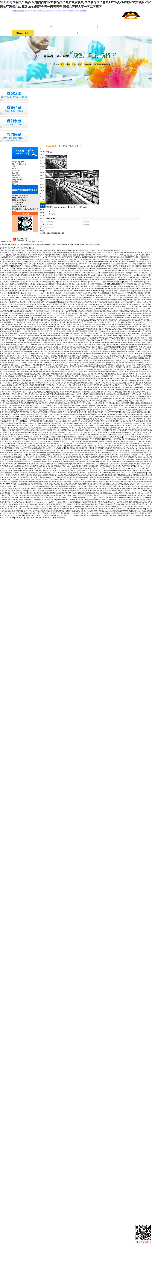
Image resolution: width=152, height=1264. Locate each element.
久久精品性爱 (144, 500)
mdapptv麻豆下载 (8, 331)
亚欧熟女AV (82, 302)
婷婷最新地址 (74, 374)
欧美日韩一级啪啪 (111, 491)
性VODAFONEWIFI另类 (132, 371)
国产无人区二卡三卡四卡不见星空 (17, 374)
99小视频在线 (130, 300)
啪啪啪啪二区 (141, 387)
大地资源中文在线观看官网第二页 (90, 333)
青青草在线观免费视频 (32, 349)
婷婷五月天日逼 (63, 282)
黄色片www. (117, 515)
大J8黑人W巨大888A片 (89, 365)
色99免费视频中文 (66, 291)
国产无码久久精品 (57, 349)
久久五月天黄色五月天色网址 (51, 257)
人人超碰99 (96, 383)
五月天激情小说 (32, 425)
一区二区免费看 (94, 342)
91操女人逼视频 (28, 353)
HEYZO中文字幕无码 (88, 273)
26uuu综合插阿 (56, 495)
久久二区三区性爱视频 (119, 398)
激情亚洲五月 (27, 502)
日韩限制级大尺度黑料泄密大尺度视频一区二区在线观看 (77, 479)
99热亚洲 (26, 497)
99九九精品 (104, 331)
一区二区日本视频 (127, 468)
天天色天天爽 (146, 302)
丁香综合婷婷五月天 (135, 430)
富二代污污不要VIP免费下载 (50, 313)
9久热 (48, 513)
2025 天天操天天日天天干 (103, 302)
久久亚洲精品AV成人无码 (40, 304)
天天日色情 (101, 486)
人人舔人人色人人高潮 (44, 376)
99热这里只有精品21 (26, 448)
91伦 (46, 484)
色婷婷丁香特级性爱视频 (45, 439)
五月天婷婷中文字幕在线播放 (118, 430)
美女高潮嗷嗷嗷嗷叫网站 (88, 441)
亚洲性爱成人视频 (61, 506)
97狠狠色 (7, 313)
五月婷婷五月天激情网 (74, 347)
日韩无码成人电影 (34, 302)
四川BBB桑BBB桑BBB (46, 452)
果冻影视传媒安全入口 (100, 311)
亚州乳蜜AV (102, 506)
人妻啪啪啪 (118, 367)
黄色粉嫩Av (119, 401)
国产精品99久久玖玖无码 (16, 288)
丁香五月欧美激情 (98, 396)
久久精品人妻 (11, 477)
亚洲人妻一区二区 (138, 497)
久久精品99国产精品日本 (66, 371)
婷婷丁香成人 (127, 367)
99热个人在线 (91, 349)
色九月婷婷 (97, 369)
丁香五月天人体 (118, 302)
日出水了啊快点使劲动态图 (36, 401)
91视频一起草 (80, 371)
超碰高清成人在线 (27, 470)
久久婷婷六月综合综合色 (53, 266)
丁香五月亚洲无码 (130, 428)
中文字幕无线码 (51, 511)
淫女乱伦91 (61, 385)
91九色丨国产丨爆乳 (105, 295)
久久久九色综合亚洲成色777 (68, 443)
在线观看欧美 (72, 342)
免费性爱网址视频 (115, 488)
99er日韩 (46, 255)
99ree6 (57, 452)
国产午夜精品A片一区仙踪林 (39, 437)
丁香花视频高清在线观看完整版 (89, 331)
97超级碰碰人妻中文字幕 (30, 259)
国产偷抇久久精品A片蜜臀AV (73, 484)
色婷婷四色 (86, 457)
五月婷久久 (146, 434)
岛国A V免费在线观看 (58, 430)
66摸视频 (109, 515)
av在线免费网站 (144, 482)
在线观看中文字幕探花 (46, 419)
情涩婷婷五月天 (58, 441)
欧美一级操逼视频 (110, 324)
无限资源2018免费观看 (38, 464)
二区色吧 (73, 396)
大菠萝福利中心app (84, 340)
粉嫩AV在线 (111, 416)
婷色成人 (30, 261)
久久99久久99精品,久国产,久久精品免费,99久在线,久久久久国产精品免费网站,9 (80, 421)
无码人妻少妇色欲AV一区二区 (48, 491)
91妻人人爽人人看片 (62, 450)
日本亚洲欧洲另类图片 (93, 371)
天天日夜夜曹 (140, 509)
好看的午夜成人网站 (32, 430)
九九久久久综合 (85, 266)
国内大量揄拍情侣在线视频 (52, 273)
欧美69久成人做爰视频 (86, 443)
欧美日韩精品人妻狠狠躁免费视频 (76, 448)
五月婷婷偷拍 (74, 468)
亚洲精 (26, 437)
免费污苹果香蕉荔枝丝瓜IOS (138, 410)
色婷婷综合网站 (99, 329)
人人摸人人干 (145, 491)
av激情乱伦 (60, 518)
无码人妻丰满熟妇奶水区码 (132, 284)
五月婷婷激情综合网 (84, 380)
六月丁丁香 (132, 432)
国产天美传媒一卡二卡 (110, 410)
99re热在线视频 (70, 270)
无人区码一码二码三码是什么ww (55, 311)
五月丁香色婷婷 (119, 327)
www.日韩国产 (141, 423)
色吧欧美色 (75, 405)
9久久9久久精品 (32, 459)
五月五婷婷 (83, 432)
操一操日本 (119, 389)
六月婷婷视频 (127, 322)
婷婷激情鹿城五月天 (56, 293)
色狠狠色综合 (55, 515)
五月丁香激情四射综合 (136, 282)
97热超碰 (51, 416)
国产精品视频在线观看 (127, 443)
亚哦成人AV (106, 320)
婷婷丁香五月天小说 (27, 461)
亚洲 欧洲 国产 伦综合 (75, 369)
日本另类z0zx (137, 306)
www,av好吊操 (21, 425)
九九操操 (16, 493)
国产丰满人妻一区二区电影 (93, 385)
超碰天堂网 (23, 475)
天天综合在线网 (24, 403)
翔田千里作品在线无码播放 (114, 318)
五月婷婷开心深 (99, 345)
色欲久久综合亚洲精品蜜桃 (90, 515)
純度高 (14, 168)
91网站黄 (133, 477)
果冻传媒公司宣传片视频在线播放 (68, 511)
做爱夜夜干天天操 (136, 495)
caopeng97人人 (46, 441)
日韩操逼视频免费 (109, 504)
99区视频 (47, 515)
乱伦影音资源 (89, 419)
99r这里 (30, 407)
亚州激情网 (16, 470)
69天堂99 (125, 515)
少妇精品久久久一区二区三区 (131, 336)
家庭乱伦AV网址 (100, 362)
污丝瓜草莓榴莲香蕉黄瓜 (135, 383)
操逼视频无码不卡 (68, 257)
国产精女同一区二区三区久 (13, 513)
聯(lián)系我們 (16, 175)
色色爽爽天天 (38, 261)
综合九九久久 (69, 410)
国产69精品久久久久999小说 (109, 407)
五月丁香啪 (25, 396)
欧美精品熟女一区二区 (58, 347)
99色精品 (53, 345)
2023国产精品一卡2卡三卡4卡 (24, 378)
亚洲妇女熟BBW (47, 327)
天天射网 (103, 515)
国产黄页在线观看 (90, 428)
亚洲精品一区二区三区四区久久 (49, 324)
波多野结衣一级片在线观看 (94, 324)
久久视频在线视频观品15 (112, 304)
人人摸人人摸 (20, 277)
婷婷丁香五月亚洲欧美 (89, 461)
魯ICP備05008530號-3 (36, 241)
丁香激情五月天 (43, 477)
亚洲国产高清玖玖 (142, 477)
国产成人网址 (87, 403)
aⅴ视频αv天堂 (16, 488)
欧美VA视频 (39, 486)
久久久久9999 (45, 349)
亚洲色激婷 (16, 342)
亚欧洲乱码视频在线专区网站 (138, 405)
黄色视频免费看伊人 (120, 419)
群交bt (74, 356)
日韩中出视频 (97, 484)
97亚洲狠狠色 (87, 389)
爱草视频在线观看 (10, 345)
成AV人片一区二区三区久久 (106, 374)
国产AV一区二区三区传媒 (34, 277)
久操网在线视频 (82, 488)
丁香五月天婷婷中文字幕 (88, 374)
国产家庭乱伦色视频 (12, 448)
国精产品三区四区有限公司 (49, 369)
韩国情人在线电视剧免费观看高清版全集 (80, 504)
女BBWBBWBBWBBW (77, 459)
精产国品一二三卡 (39, 405)
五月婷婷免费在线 (135, 452)
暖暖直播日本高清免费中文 (106, 286)
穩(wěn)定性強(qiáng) (19, 164)
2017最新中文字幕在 (12, 273)
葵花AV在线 (112, 479)
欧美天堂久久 (85, 320)
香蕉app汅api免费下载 (83, 396)
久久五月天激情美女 (145, 275)
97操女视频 (91, 275)
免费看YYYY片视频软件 (77, 414)
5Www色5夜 (46, 407)
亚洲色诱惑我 (107, 403)
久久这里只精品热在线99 (128, 347)
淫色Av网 (8, 264)
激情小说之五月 (79, 252)
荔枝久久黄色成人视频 (20, 383)
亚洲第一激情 (140, 300)
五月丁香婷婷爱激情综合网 (129, 349)
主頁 (58, 146)
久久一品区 (45, 293)
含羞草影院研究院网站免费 (68, 486)
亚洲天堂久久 (109, 511)
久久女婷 (75, 432)
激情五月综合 (66, 329)
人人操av (19, 509)
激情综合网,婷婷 (5, 347)
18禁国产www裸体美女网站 (107, 473)
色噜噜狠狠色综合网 (70, 378)
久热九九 (121, 491)
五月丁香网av (21, 459)
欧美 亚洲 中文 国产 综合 (39, 351)
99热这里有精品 (45, 430)
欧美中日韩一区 (49, 383)
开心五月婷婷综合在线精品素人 (83, 437)
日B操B (122, 412)
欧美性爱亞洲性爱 (11, 419)
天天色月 (110, 362)
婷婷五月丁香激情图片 (95, 297)
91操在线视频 (53, 374)
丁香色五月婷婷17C (108, 389)
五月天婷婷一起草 (21, 331)
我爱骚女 (102, 511)
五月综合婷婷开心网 (115, 405)
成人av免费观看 (77, 351)
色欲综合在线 (44, 360)
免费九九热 (57, 405)
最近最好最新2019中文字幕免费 (54, 493)
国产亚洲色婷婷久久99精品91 (122, 369)
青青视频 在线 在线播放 (122, 273)
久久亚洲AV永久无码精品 (65, 475)
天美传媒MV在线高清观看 (67, 491)
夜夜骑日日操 (120, 360)
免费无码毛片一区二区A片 (142, 385)
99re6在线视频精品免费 (114, 387)
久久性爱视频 (12, 369)
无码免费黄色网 (141, 432)
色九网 (73, 464)
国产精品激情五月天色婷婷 (25, 495)
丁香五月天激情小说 (19, 338)
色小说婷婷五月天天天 (70, 412)
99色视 (133, 437)
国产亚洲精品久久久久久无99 (26, 428)
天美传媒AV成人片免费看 (135, 293)
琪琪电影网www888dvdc (99, 268)
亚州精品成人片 (35, 497)
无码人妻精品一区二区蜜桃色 (31, 300)
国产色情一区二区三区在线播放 (44, 275)
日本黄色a (13, 315)
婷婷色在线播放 (33, 371)
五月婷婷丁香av (102, 479)
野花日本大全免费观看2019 (32, 320)
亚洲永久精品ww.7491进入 (86, 277)
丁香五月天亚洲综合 (53, 353)
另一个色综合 (44, 367)
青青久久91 (23, 493)
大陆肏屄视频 (64, 452)
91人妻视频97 (28, 306)
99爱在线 (108, 329)
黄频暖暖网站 (8, 322)
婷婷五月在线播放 (49, 309)
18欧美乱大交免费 (43, 295)
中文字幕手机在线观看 (138, 295)
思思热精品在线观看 (129, 387)
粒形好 (14, 166)
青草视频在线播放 (38, 455)
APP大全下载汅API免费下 (72, 423)
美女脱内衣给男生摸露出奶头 (86, 464)
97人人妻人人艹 (18, 356)
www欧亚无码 (117, 493)
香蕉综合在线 (87, 509)
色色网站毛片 (130, 309)
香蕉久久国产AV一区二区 (132, 302)
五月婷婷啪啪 (87, 482)
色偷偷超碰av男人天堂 (78, 446)
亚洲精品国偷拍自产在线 (130, 461)
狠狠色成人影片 (22, 252)
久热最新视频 (96, 261)
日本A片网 (90, 439)
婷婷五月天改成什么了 (26, 291)
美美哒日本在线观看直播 (62, 439)
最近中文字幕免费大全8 (18, 410)
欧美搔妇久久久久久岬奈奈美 (21, 446)
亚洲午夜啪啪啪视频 (134, 457)
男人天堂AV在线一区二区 (32, 313)
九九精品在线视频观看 (52, 455)
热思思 (95, 293)
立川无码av (22, 297)
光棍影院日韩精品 (57, 446)
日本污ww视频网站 (32, 387)
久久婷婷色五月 (14, 270)
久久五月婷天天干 (109, 502)
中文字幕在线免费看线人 (35, 385)
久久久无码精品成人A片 (36, 266)
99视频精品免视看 (84, 378)
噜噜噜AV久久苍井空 (72, 493)
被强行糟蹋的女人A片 (109, 484)
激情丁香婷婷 (6, 266)
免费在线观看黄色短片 (42, 282)
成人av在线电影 (114, 331)
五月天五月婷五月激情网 (69, 324)
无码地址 (146, 306)
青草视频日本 (51, 500)
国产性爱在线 (47, 362)
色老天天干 (28, 466)
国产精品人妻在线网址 (7, 279)
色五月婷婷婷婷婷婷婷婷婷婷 (30, 342)
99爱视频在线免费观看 (41, 306)
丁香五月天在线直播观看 (48, 259)
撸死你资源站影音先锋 (83, 477)
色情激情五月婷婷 (80, 315)
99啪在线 (133, 286)
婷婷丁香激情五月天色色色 (133, 324)
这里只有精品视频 (11, 452)
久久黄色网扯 (105, 264)
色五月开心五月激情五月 (22, 365)
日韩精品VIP (68, 416)
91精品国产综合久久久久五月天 (140, 441)
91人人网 (54, 282)
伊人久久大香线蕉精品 (80, 416)
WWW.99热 (15, 475)
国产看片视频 (137, 322)
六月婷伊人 (46, 356)
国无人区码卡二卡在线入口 (65, 275)
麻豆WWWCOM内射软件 (13, 320)
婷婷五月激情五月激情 (115, 452)
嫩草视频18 (23, 506)
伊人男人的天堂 (49, 506)
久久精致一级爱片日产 (56, 437)
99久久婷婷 (42, 315)
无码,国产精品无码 (47, 403)
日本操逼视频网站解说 (30, 457)
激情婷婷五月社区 (20, 322)
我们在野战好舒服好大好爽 (100, 457)
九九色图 (137, 464)
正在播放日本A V (18, 414)
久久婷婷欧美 (70, 311)
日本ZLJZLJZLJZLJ (114, 255)
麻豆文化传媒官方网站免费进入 (22, 311)
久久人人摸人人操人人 (39, 392)
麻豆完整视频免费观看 (86, 387)
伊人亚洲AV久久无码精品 (37, 412)
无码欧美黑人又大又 (75, 457)
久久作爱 (73, 306)
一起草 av (124, 376)
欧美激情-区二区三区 (24, 345)
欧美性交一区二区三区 (33, 288)
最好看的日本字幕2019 (122, 482)
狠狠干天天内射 (141, 484)
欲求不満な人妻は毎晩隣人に (75, 318)
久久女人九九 (83, 288)
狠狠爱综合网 (9, 389)
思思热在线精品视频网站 (58, 295)
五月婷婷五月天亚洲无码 (73, 389)
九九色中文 (37, 407)
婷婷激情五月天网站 (90, 351)
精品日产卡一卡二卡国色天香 (126, 473)
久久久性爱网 (40, 513)
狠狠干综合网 (72, 376)
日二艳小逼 (127, 437)
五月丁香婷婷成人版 (23, 477)
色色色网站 (133, 380)
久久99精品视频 (22, 371)
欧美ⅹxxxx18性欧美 (60, 268)
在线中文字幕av (70, 327)
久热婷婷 (66, 336)
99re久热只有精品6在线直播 (98, 430)
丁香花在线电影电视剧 (27, 282)
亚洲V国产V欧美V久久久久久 (115, 486)
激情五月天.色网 (50, 470)
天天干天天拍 (62, 407)
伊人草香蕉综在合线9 (56, 423)
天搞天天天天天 (100, 387)
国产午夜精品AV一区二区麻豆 (70, 398)
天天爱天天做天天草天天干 (9, 318)
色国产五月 (77, 365)
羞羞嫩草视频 (36, 327)
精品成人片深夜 (21, 261)
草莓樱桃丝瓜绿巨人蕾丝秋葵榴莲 (31, 273)
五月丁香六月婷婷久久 (123, 450)
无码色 (123, 293)
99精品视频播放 (120, 470)
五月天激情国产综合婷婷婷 (54, 378)
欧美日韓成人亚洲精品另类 (129, 270)
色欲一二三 (126, 338)
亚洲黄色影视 (20, 279)
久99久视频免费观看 (139, 367)
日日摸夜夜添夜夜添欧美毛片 (27, 315)
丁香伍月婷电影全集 (129, 277)
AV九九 (18, 295)
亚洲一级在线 (135, 392)
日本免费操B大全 (34, 504)
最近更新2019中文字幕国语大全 (124, 423)
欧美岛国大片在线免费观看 (112, 477)
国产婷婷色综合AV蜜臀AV (38, 398)
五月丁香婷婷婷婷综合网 (36, 484)
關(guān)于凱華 (68, 146)
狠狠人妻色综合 (83, 342)
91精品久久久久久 (6, 360)
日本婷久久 (46, 320)
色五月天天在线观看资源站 (142, 345)
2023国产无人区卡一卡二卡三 (101, 353)
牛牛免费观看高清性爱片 (32, 340)
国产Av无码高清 (112, 506)
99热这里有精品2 (15, 367)
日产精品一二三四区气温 (83, 257)
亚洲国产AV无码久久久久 (76, 506)
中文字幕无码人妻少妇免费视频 (32, 264)
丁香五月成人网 (39, 470)
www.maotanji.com (23, 464)
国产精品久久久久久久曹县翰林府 (85, 475)
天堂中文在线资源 (87, 329)
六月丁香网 (118, 322)
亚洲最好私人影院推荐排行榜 (113, 288)
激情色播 (83, 473)
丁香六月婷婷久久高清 (15, 340)
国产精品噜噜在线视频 (112, 315)
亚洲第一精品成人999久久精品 (82, 345)
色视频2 (125, 282)
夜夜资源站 (98, 439)
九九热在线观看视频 (107, 470)
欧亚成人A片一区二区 (37, 286)
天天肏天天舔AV (104, 434)
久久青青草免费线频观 (78, 439)
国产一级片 (51, 387)
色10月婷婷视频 (100, 306)
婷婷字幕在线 (116, 293)
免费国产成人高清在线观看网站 (40, 358)
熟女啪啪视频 (86, 466)
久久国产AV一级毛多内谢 (138, 259)
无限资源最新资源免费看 (135, 470)
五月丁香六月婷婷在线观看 (118, 351)
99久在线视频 (38, 311)
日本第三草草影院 (110, 394)
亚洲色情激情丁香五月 (7, 277)
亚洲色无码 (131, 261)
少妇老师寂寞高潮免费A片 (21, 351)
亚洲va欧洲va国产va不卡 (88, 286)
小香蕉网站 (115, 446)
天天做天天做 (119, 416)
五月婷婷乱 (7, 342)
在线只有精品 (98, 455)
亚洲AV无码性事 (109, 455)
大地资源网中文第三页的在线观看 (60, 351)
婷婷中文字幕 (34, 468)
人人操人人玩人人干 (144, 506)
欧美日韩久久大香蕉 (96, 336)
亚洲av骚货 (49, 405)
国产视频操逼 (59, 419)
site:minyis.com (60, 461)
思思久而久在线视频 (44, 297)
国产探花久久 (99, 419)
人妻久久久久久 (99, 270)
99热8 (7, 315)
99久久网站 (52, 518)
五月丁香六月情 (82, 491)
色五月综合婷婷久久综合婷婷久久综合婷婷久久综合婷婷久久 (46, 322)
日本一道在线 (75, 329)
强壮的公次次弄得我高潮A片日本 (137, 412)
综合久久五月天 (142, 428)
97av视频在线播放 (130, 318)
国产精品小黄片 (33, 419)
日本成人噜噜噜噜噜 (127, 252)
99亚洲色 (63, 473)
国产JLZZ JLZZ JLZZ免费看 (113, 284)
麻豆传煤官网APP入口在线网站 (81, 261)
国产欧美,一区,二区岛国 (78, 349)
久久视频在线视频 (50, 264)
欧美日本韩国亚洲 (92, 414)
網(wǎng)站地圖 (6, 241)
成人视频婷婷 (65, 513)
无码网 (20, 497)
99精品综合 (14, 405)
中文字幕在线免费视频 (60, 376)
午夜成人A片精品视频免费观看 (18, 284)
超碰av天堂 (62, 286)
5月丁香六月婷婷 (30, 347)
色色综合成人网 (33, 452)
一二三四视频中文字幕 (119, 425)
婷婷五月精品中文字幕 (64, 345)
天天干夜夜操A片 (126, 345)
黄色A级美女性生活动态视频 (112, 282)
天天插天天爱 (130, 365)
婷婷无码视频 (42, 459)
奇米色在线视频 (71, 302)
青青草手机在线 (64, 374)
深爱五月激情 (8, 423)
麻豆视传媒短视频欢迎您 (111, 347)
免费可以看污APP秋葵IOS (9, 333)
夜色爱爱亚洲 (112, 428)
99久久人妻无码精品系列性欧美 (140, 374)
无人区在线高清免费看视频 (110, 252)
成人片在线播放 (45, 270)
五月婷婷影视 (133, 446)
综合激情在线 (143, 461)
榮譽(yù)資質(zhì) (17, 180)
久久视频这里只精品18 (49, 300)
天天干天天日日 (15, 300)
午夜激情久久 (90, 446)
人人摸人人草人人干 (53, 315)
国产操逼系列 (62, 369)
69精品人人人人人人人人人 (41, 446)
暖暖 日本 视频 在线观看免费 (98, 405)
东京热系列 (38, 448)
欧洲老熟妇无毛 (33, 324)
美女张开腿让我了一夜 (86, 468)
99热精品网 (88, 484)
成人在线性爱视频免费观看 (96, 279)
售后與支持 (15, 171)
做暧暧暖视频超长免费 (75, 322)
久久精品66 (90, 302)
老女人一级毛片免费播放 (55, 432)
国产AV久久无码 (45, 396)
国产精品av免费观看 (40, 466)
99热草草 (51, 509)
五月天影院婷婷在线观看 (47, 475)
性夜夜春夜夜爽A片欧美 (56, 392)
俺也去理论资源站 (40, 389)
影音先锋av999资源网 (35, 255)
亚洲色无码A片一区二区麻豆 (68, 333)
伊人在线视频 (115, 340)
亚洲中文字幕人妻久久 (7, 509)
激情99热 (50, 464)
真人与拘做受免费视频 (139, 416)
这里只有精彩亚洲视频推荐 (134, 414)
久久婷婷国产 (38, 515)
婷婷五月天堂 (97, 482)
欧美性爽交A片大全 (104, 461)
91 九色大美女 (127, 459)
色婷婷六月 (124, 331)
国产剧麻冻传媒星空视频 (51, 277)
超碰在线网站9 (17, 380)
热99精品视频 (142, 257)
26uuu (62, 327)
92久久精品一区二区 (19, 336)
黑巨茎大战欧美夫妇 (25, 318)
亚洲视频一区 (132, 351)
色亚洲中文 (35, 333)
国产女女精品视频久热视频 (30, 443)
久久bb (4, 349)
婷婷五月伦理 (4, 387)
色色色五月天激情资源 (63, 309)
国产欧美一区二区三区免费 (120, 320)
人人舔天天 (18, 502)
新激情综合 (9, 259)
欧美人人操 (112, 275)
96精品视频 (115, 439)
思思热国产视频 (10, 255)
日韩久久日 (68, 432)
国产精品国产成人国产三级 (137, 394)
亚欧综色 (10, 257)
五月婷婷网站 (14, 302)
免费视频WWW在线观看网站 (60, 261)
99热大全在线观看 (99, 509)
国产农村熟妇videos (121, 441)
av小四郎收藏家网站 (131, 353)
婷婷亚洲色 (117, 259)
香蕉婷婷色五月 (97, 477)
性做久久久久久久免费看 (123, 396)
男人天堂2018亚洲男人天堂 (82, 383)
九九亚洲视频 (111, 380)
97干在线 (34, 477)
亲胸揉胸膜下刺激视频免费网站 (62, 252)
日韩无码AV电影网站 (40, 509)
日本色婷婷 (110, 437)
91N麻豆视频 (8, 356)
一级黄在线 (138, 252)
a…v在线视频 (31, 376)
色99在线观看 (116, 461)
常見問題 (15, 173)
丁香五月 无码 (102, 349)
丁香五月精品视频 (94, 264)
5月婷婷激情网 (131, 509)
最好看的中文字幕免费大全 (9, 304)
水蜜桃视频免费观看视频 (106, 378)
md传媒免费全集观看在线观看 (42, 365)
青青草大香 (147, 358)
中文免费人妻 (128, 504)
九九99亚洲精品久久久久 (130, 311)
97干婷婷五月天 (17, 306)
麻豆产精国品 (117, 448)
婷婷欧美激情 (6, 311)
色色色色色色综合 (28, 486)
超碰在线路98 (46, 410)
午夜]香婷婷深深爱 (24, 369)
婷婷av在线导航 (133, 419)
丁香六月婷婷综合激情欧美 (95, 318)
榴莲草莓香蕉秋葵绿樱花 (130, 488)
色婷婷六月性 (64, 396)
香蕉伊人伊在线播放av (73, 461)
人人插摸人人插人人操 (38, 380)
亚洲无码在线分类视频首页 (121, 329)
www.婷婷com (88, 455)
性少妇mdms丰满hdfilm (94, 513)
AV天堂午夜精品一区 (133, 486)
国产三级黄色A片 (59, 318)
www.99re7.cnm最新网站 (81, 291)
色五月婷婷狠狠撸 (123, 374)
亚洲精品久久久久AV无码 (129, 304)
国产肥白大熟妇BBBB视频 (116, 300)
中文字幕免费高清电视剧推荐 (72, 255)
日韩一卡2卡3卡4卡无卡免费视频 (86, 313)
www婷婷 (68, 385)
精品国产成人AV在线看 (97, 500)
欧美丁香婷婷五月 (6, 351)
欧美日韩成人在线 (105, 425)
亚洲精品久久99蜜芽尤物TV (111, 333)
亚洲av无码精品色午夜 (69, 509)
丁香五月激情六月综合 (102, 468)
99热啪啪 (39, 493)
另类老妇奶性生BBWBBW (89, 511)
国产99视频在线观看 (47, 302)
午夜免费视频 (145, 331)
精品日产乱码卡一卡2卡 (112, 376)
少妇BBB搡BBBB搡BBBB (30, 367)
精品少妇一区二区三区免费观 (69, 367)
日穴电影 (127, 356)
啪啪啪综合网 (138, 291)
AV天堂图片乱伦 (130, 266)
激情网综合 (43, 457)
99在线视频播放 (105, 398)
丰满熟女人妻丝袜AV (62, 284)
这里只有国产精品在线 (87, 493)
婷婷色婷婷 (123, 457)
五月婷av (58, 509)
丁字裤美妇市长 (56, 358)
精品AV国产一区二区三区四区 (59, 468)
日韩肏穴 (21, 482)
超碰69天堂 (84, 336)
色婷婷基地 (62, 360)
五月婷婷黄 (100, 491)
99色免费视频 (7, 338)
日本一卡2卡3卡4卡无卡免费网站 (111, 459)
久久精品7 (18, 268)
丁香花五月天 (55, 513)
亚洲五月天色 (54, 367)
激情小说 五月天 (117, 371)
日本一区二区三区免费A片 (12, 293)
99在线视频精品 (33, 270)
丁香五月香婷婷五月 (70, 434)
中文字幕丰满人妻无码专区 (58, 342)
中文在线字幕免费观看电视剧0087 (62, 279)
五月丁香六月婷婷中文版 (34, 450)
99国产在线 (107, 439)
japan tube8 (145, 493)
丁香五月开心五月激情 (103, 446)
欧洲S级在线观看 (21, 491)
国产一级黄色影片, (51, 286)
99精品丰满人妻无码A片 (22, 473)
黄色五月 (18, 486)
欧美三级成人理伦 (81, 275)
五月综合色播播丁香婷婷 (12, 468)
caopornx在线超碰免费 (99, 401)
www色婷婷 (50, 502)
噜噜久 (29, 455)
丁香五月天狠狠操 (34, 331)
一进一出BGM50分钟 (138, 450)
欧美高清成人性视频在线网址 (86, 327)
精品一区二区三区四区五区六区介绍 (114, 261)
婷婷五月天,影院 (113, 421)
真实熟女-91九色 (7, 365)
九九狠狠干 (44, 342)
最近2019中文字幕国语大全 (30, 360)
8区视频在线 (22, 416)
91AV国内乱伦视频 (97, 291)
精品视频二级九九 (110, 360)
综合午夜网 (102, 416)
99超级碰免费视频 (116, 342)
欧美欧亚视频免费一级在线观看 (12, 421)
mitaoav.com (66, 425)
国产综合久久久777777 (19, 324)
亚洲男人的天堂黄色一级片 (52, 336)
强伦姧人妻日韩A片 (130, 401)
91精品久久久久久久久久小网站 (83, 309)
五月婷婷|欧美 (106, 369)
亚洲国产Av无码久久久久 (130, 448)
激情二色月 (119, 455)
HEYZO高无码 (47, 394)
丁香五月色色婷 (107, 257)
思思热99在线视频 (23, 358)
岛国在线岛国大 (47, 448)
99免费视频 (45, 488)
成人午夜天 (23, 302)
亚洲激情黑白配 (142, 264)
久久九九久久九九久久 (98, 380)
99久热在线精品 (106, 448)
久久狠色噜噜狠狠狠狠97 (119, 264)
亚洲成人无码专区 (20, 455)
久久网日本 (12, 358)
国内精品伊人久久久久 (111, 297)
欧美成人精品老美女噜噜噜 (98, 300)
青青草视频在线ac (61, 403)
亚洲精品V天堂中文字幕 (38, 432)
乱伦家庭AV (25, 468)
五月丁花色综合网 (6, 493)
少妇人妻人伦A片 (94, 470)
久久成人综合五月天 (126, 421)
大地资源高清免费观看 (54, 412)
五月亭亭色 (59, 416)
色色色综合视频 (100, 437)
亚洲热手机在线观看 (10, 416)
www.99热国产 (106, 371)
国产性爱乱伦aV (99, 309)
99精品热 (51, 284)
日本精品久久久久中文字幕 (71, 273)
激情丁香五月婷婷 (118, 353)
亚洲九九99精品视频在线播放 (33, 309)
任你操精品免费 (32, 416)
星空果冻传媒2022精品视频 (90, 450)
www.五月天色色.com (61, 502)
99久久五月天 (109, 396)
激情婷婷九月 (101, 441)
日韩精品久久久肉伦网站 (105, 327)
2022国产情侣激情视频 (93, 252)
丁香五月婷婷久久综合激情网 (78, 338)
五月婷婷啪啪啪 (35, 403)
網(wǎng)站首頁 (42, 151)
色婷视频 (136, 475)
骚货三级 (54, 407)
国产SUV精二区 (49, 450)
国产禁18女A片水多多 (30, 268)
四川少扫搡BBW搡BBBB (105, 423)
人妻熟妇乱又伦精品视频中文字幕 (36, 518)
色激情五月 (120, 434)
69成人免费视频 (133, 315)
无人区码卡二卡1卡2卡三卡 (73, 293)
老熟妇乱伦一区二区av (33, 441)
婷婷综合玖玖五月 (25, 304)
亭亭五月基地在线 (123, 275)
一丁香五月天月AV (16, 309)
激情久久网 (122, 383)
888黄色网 (5, 300)
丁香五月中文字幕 (85, 412)
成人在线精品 (39, 378)
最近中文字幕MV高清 (114, 306)
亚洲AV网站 (54, 360)
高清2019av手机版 (61, 304)
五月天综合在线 (118, 257)
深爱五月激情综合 (58, 410)
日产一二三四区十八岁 (71, 441)
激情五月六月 (38, 291)
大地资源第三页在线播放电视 (97, 432)
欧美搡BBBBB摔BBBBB (132, 491)
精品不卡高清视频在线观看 (105, 273)
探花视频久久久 (92, 295)
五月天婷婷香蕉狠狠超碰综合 (104, 367)
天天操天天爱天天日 (130, 288)
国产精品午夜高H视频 (50, 486)
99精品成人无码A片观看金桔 (38, 374)
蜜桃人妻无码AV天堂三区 (111, 336)
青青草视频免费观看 (96, 394)
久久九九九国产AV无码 (94, 410)
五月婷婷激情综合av (9, 371)
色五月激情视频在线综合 (70, 266)
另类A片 (2, 443)
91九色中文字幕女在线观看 (79, 394)
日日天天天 (111, 401)
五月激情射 (32, 439)
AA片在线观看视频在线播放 (24, 389)
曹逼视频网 (125, 286)
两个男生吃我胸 (33, 475)
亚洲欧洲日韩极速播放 (29, 295)
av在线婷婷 (57, 329)
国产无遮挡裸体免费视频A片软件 (72, 455)
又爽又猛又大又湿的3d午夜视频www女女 (118, 475)
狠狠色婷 (47, 261)
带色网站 (96, 452)
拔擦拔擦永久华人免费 (83, 304)
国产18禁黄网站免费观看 (62, 464)
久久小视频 (26, 380)
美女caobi (74, 425)
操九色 (80, 509)
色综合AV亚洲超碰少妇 (78, 513)
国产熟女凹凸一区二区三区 (49, 331)
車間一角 (78, 146)
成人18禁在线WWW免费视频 (115, 500)
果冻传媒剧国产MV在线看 (129, 513)
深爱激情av (144, 486)
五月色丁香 (145, 284)
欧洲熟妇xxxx (23, 504)
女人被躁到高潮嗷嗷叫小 (134, 358)
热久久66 (126, 495)
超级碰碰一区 (28, 515)
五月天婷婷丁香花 (61, 338)
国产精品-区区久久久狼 (92, 392)
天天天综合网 (141, 286)
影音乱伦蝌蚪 (22, 452)
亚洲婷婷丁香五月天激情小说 (41, 473)
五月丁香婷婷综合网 (67, 313)
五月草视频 (73, 282)
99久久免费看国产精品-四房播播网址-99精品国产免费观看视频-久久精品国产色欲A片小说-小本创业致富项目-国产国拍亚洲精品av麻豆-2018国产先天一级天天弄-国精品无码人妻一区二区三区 (63, 250)
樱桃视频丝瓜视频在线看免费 (118, 268)
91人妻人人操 (97, 403)
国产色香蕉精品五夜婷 (68, 488)
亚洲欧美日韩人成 (67, 315)
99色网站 (119, 495)
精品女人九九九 (127, 306)
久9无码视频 (147, 495)
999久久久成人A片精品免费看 (138, 425)
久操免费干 (119, 504)
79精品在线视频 (91, 473)
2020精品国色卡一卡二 (19, 266)
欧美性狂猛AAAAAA (96, 282)
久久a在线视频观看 (104, 293)
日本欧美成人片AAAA (75, 403)
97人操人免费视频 (17, 437)
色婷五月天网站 (106, 392)
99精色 (129, 497)
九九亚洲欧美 (18, 515)
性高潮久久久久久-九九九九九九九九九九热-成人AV (73, 401)
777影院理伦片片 (118, 385)
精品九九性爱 (8, 329)
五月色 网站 (84, 405)
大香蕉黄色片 (115, 468)
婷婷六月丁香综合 (129, 342)
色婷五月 (5, 295)
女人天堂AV (37, 423)
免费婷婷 (5, 398)
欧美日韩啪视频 (22, 255)
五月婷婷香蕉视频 (67, 383)
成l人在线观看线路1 (132, 500)
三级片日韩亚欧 (140, 407)
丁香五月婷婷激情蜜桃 (107, 450)
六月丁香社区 (9, 518)
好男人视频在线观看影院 (65, 264)
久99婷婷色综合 (132, 398)
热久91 (59, 482)
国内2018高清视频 (12, 403)
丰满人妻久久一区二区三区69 (68, 288)
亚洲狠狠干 (120, 414)
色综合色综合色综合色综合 (111, 443)
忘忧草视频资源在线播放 (61, 394)
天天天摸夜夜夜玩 (143, 318)
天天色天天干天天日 (86, 367)
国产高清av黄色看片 (114, 277)
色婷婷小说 (124, 313)
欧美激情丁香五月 (82, 470)
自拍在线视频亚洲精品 (33, 410)
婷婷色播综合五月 (145, 349)
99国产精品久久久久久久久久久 (61, 320)
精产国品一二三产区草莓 (44, 428)
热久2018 (124, 315)
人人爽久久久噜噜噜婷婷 (10, 282)
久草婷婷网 (103, 452)
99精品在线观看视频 (141, 403)
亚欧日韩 (67, 349)
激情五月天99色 (53, 398)
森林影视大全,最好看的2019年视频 (95, 255)
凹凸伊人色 (32, 493)
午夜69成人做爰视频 (89, 423)
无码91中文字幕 (93, 407)
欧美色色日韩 (43, 416)
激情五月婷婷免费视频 (112, 345)
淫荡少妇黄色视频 (114, 313)
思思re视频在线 (75, 450)
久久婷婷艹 (71, 304)
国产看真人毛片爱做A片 (8, 459)
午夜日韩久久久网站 (92, 459)
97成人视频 (76, 320)
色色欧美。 (22, 401)
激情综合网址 (34, 396)
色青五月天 (35, 369)
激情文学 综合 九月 (29, 513)
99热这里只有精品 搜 (112, 270)
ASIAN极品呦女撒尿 (13, 443)
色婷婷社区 (110, 441)
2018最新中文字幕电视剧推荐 (77, 407)
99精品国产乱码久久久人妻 (68, 331)
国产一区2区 (97, 389)
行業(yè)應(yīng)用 (18, 162)
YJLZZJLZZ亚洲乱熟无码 (33, 356)
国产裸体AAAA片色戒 (76, 428)
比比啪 (55, 288)
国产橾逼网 (69, 437)
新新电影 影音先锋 (131, 257)
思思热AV (66, 446)
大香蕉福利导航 (77, 385)
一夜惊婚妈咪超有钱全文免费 (31, 488)
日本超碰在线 (108, 291)
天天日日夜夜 (6, 380)
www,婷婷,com (73, 387)
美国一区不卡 (14, 506)
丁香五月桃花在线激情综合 (57, 466)
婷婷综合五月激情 (10, 425)
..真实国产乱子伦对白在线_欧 (59, 306)
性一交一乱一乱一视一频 (129, 255)
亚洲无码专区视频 (135, 331)
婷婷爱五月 (10, 486)
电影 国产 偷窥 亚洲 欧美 (133, 434)
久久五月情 (132, 264)
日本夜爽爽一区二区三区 (109, 383)
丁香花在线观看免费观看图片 (77, 297)
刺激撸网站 (31, 394)
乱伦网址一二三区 (140, 511)
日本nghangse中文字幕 (65, 259)
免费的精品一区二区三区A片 (115, 309)
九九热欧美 (43, 387)
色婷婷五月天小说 (62, 387)
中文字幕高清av (87, 502)
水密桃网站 (55, 396)
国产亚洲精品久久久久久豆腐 (57, 457)
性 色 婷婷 (56, 362)
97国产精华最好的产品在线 (95, 315)
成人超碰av (32, 252)
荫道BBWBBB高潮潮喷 (52, 291)
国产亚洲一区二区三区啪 (8, 252)
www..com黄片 (28, 509)
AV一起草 (95, 434)
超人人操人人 (87, 293)
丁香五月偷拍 (143, 513)
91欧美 (113, 434)
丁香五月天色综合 (132, 327)
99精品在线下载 (119, 509)
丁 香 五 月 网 (19, 518)
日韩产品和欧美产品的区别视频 (115, 497)
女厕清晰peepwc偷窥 (61, 428)
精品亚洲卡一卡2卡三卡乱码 (23, 423)
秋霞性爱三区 (62, 300)
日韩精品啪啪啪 (102, 428)
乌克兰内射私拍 (57, 365)
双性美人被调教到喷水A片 (131, 493)
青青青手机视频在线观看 (141, 479)
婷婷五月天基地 (41, 414)
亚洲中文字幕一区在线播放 (72, 358)
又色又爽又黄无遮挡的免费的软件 (79, 268)
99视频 (138, 266)
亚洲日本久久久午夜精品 (113, 338)
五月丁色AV (129, 385)
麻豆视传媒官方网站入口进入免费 (49, 425)
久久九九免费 (9, 268)
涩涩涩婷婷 (53, 479)
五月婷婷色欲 (114, 457)
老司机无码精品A (117, 356)
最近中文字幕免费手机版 (69, 362)
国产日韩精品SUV (80, 279)
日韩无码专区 (16, 396)
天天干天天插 (24, 412)
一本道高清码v (140, 365)
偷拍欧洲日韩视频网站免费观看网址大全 (27, 257)
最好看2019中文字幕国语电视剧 (123, 403)
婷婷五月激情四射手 (143, 277)
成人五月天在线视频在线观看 (43, 318)
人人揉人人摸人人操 (137, 356)
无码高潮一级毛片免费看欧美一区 (15, 394)
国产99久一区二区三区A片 (137, 268)
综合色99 (39, 394)
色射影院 (120, 324)
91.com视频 (6, 385)
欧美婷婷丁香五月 (98, 412)
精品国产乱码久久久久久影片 (98, 488)
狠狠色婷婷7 (9, 473)
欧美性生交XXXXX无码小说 (124, 511)
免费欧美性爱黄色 (94, 448)
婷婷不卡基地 (97, 502)
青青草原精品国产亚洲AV (104, 259)
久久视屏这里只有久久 (18, 385)
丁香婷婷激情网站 (24, 333)
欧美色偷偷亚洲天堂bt (18, 376)
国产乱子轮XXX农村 (25, 405)
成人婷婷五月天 (30, 414)
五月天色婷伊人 (145, 315)
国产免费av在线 (5, 376)
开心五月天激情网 (108, 322)
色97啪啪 (94, 378)
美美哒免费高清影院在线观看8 (24, 329)
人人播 (9, 401)
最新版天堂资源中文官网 (85, 270)
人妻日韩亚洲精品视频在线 (129, 439)
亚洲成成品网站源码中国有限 (123, 291)
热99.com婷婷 (98, 376)
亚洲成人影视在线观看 (68, 353)
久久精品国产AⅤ (107, 482)
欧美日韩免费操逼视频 (45, 421)
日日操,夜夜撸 (96, 257)
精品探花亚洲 (16, 264)
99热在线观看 (45, 504)
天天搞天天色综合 (102, 275)
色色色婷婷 (14, 291)
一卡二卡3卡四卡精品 (42, 279)
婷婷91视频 (98, 504)
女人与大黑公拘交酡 (113, 464)
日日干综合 (28, 392)
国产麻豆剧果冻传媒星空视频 (19, 432)
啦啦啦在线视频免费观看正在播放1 (16, 439)
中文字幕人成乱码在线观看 (121, 295)
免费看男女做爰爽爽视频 (107, 414)
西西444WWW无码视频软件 (33, 482)
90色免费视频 (53, 333)
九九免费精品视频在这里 (134, 360)
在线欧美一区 (122, 410)
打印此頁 (72, 207)
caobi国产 (55, 497)
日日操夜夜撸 (137, 459)
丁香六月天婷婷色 (105, 356)
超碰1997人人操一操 (56, 484)
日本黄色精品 (141, 473)
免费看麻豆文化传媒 (84, 434)
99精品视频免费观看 (53, 380)
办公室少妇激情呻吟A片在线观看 (84, 259)
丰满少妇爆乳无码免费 (68, 380)
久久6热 (145, 322)
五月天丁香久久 (98, 497)
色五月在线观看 (40, 329)
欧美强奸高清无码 (123, 380)
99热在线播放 (70, 500)
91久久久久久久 (37, 362)
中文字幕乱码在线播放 (85, 376)
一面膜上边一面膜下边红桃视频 (58, 414)
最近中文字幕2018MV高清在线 (58, 459)
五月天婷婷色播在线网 (7, 491)
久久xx (9, 306)
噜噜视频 (54, 356)
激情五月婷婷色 (43, 345)
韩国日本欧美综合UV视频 (115, 266)
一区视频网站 (104, 342)
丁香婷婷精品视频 (127, 464)
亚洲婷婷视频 (91, 486)
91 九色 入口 (94, 356)
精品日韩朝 (18, 259)
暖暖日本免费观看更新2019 (101, 340)
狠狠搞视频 (61, 500)
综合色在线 (124, 446)
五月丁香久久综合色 (127, 407)
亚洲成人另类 (43, 333)
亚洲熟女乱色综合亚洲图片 (16, 441)
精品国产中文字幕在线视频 (101, 466)
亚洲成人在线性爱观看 (98, 266)
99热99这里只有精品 (83, 353)
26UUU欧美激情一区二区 (137, 515)
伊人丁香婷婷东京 (50, 385)
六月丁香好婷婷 (47, 288)
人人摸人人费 (93, 416)
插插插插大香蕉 (80, 410)
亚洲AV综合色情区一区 (35, 336)
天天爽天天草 (50, 401)
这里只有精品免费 (13, 461)
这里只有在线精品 (97, 284)
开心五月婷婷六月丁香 (59, 297)
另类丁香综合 (110, 279)
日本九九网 (133, 275)
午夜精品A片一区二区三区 (85, 306)
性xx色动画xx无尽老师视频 (48, 371)
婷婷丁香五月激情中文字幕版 (140, 320)
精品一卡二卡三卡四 (42, 479)
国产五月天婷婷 (54, 477)
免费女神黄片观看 (56, 255)
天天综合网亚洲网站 (43, 347)
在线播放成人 (107, 493)
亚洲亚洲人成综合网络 (105, 365)
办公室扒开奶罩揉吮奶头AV (140, 273)
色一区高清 (87, 322)
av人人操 (81, 324)
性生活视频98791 (113, 349)
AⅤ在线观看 (109, 419)
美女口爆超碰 (22, 419)
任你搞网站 (126, 259)
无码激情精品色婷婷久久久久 (21, 327)
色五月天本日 (132, 376)
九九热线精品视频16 (12, 275)
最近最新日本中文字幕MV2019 (134, 455)
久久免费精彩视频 (23, 286)
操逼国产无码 (32, 491)
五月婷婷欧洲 (66, 405)
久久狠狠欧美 (101, 464)
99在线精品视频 (121, 394)
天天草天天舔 (30, 279)
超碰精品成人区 (5, 437)
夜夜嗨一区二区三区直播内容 (80, 284)
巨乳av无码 (15, 412)
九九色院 (98, 443)
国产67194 (55, 473)
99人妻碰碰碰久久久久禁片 (125, 279)
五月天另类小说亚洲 (18, 479)
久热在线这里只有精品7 (75, 360)
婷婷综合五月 (39, 495)
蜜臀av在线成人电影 (137, 338)
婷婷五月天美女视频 (128, 333)
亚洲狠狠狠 (13, 497)
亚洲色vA (34, 345)
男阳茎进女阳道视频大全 (86, 362)
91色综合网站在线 (73, 473)
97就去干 (142, 353)
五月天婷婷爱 (85, 358)
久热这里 (12, 295)
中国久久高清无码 (68, 495)
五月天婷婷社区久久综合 (35, 338)
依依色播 (45, 423)
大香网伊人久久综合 (58, 270)
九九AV (118, 286)
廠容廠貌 (15, 182)
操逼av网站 (142, 380)
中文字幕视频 (59, 389)
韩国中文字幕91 (141, 443)
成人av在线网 (46, 497)
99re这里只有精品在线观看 (100, 358)
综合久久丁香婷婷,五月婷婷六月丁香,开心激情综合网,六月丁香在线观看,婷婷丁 (36, 434)
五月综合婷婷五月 (74, 300)
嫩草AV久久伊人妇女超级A (68, 497)
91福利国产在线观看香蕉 (111, 513)
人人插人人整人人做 (10, 297)
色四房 (57, 383)
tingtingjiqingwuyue (38, 502)
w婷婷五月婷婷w (119, 365)
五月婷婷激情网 (134, 313)
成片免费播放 (4, 497)
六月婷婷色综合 (83, 282)
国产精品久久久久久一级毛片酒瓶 (19, 362)
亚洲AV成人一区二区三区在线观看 (103, 495)
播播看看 (57, 327)
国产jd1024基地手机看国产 (129, 297)
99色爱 (51, 304)
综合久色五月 (102, 313)
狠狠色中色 (70, 430)
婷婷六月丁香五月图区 (111, 412)
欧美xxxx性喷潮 (31, 297)
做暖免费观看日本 (22, 511)
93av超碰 (128, 416)
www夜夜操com (19, 466)
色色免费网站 (87, 452)
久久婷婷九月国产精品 (17, 387)
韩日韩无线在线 (14, 398)
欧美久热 (15, 401)
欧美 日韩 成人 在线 (81, 430)
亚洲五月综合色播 (50, 482)
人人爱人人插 (96, 322)
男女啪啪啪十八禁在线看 (84, 311)
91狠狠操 (8, 336)
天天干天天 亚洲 (7, 378)
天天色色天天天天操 (19, 450)
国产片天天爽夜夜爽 (95, 288)
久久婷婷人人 (143, 439)
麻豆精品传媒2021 (145, 488)
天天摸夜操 (84, 300)
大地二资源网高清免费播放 (66, 470)
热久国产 (101, 475)
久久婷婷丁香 (107, 385)
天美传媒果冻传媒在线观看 (39, 284)
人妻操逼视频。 (116, 466)
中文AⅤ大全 (44, 468)
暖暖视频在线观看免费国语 (89, 398)
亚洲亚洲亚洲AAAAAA (58, 504)
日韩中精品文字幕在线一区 (121, 392)
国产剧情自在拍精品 (26, 275)
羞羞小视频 (118, 437)
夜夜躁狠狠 (54, 443)
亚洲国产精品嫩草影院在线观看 (124, 362)
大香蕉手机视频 (49, 338)
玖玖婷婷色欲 (119, 378)
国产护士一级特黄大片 (35, 506)
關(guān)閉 (83, 207)
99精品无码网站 (96, 320)
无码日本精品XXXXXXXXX (31, 293)
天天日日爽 (24, 270)
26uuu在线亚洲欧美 (30, 421)
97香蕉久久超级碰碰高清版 (74, 392)
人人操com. (73, 277)
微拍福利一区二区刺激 (117, 358)
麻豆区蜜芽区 (19, 430)
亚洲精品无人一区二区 (85, 497)
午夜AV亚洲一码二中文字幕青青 (66, 340)
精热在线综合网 (59, 448)
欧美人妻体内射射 (17, 313)
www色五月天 (146, 457)
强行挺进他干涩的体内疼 (83, 495)
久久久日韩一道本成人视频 (128, 506)
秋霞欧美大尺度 (7, 466)
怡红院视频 (142, 340)
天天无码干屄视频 (83, 356)
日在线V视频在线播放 (44, 252)
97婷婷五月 (134, 482)
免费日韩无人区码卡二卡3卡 (13, 457)
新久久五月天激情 (73, 286)
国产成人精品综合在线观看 (127, 484)
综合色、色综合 (101, 277)
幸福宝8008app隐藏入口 (18, 484)
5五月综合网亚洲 (75, 502)
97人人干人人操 (138, 369)
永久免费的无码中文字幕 (16, 349)
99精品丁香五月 (97, 304)
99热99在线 (64, 277)
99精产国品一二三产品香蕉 (77, 295)
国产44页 (47, 495)
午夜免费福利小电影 (64, 356)
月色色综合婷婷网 (139, 468)
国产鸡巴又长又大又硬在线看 (74, 419)
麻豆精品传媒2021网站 (96, 338)
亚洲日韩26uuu (103, 351)
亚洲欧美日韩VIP (39, 353)
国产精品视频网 (60, 302)
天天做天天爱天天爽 (48, 340)
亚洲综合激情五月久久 (124, 479)
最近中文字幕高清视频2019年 (88, 425)
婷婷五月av (17, 360)
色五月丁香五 (68, 365)
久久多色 (49, 329)
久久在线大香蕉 (74, 336)
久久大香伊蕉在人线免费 (37, 511)
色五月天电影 (81, 486)
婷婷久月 (121, 428)
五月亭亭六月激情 (18, 347)
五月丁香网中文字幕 (80, 264)
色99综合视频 (138, 421)
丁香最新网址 (6, 450)
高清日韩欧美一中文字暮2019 (44, 461)
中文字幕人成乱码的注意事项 (117, 432)
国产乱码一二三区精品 (45, 268)
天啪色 (125, 405)
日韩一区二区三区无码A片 (129, 340)
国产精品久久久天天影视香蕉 (70, 515)
